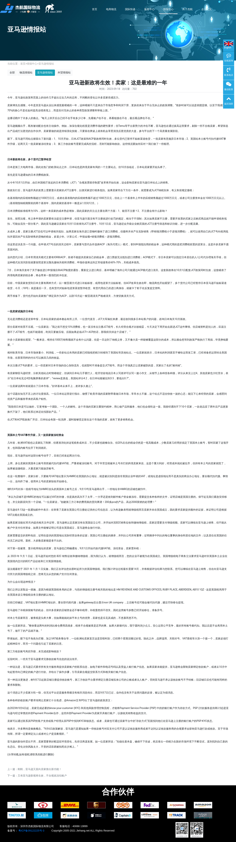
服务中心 (149, 9)
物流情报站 (26, 72)
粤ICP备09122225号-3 (31, 830)
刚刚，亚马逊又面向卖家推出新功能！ (40, 769)
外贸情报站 (64, 72)
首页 (94, 9)
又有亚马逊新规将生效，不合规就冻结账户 (42, 775)
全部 (12, 72)
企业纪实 (206, 9)
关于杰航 (187, 9)
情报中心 (168, 9)
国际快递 (130, 9)
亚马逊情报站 (46, 63)
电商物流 (111, 9)
